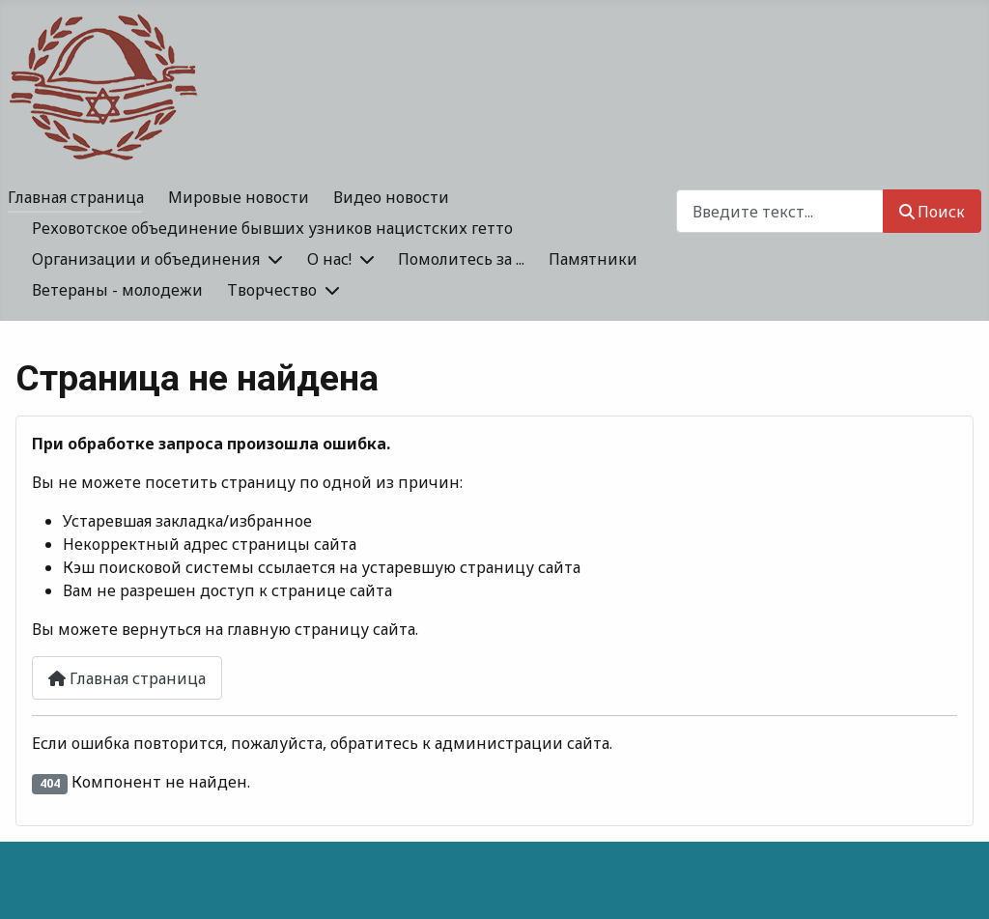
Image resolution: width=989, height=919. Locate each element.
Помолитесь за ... (461, 259)
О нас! (329, 259)
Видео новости (391, 197)
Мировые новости (238, 197)
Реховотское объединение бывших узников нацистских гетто (272, 228)
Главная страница (76, 197)
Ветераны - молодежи (117, 290)
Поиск (932, 211)
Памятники (593, 259)
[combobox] (780, 211)
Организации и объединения (146, 259)
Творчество (272, 290)
